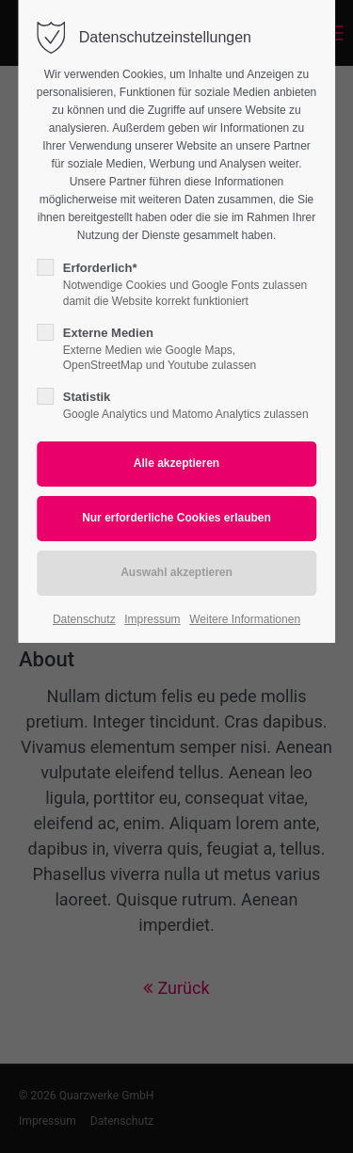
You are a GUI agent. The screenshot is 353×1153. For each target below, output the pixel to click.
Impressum (152, 619)
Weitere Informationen (244, 619)
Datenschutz (84, 619)
